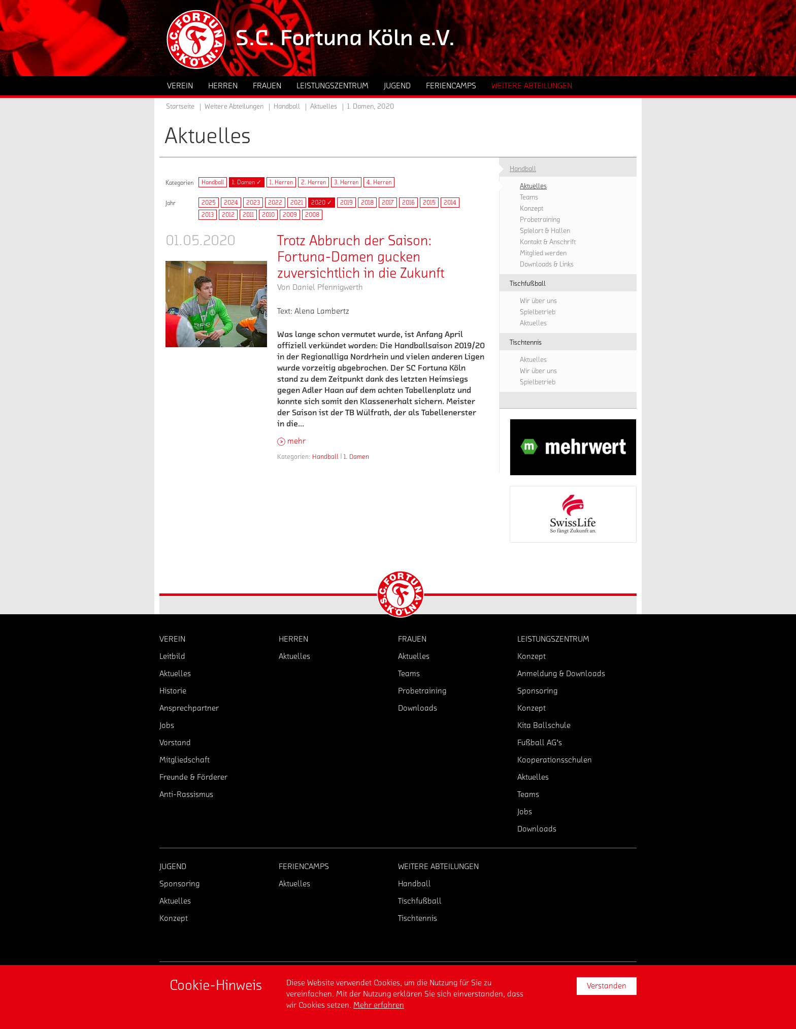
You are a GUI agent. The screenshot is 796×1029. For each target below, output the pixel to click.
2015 (429, 203)
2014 (450, 203)
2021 (296, 203)
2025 (209, 203)
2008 (312, 215)
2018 (367, 203)
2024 (231, 203)
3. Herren (346, 182)
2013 (208, 215)
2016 (408, 203)
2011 (248, 215)
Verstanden (606, 986)
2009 (290, 215)
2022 (275, 203)
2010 (268, 215)
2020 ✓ (321, 203)
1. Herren (281, 182)
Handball (213, 182)
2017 (388, 203)
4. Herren (379, 182)
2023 (253, 203)
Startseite (180, 106)
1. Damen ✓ (246, 182)
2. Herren (313, 182)
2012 (228, 215)
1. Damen (356, 456)
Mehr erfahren (378, 1005)
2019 (346, 203)
